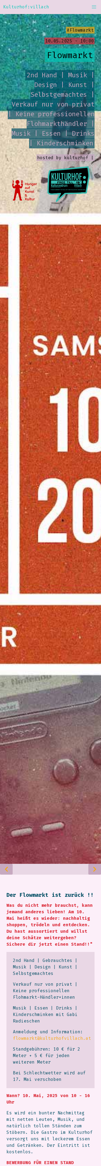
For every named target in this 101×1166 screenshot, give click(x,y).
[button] (94, 7)
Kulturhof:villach (26, 6)
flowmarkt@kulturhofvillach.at (52, 1038)
